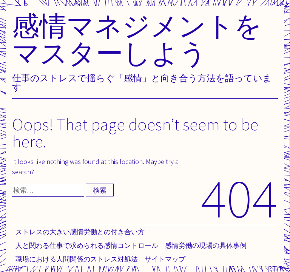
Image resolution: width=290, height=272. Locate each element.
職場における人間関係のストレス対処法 (76, 259)
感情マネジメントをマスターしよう (137, 39)
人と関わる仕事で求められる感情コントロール (86, 245)
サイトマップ (165, 259)
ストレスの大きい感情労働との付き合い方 (80, 231)
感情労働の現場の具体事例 (206, 245)
